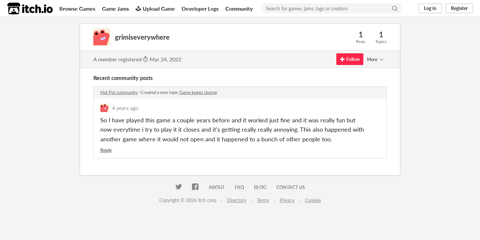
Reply (106, 150)
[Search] (394, 8)
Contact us (290, 187)
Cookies (313, 200)
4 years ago (125, 108)
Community (239, 8)
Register (459, 8)
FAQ (239, 187)
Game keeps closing (198, 92)
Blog (260, 187)
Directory (236, 200)
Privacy (287, 200)
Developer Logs (200, 8)
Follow (350, 59)
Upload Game (155, 8)
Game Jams (115, 8)
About (217, 187)
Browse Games (77, 8)
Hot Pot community (119, 92)
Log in (430, 8)
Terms (263, 200)
